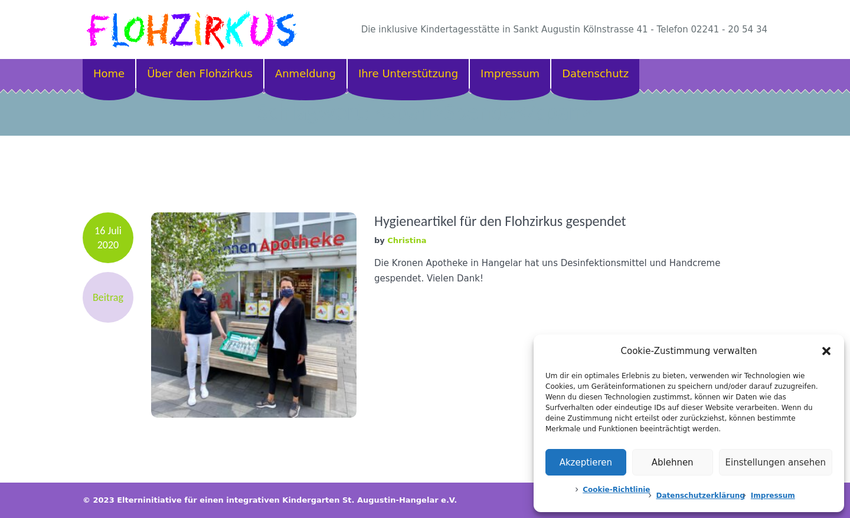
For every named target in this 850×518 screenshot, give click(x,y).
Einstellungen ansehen (775, 462)
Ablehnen (673, 462)
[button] (826, 351)
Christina (406, 240)
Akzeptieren (586, 462)
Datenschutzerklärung (700, 495)
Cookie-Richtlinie (616, 490)
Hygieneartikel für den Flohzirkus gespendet (500, 221)
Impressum (773, 495)
